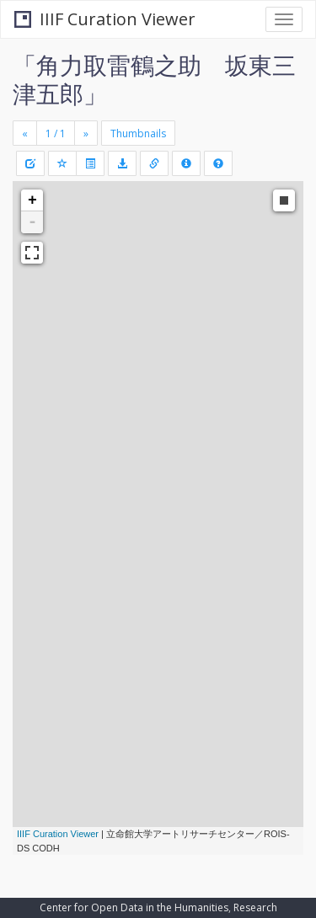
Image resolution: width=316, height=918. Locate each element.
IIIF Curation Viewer (104, 19)
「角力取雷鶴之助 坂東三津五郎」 (154, 79)
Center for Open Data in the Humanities (134, 907)
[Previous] (25, 133)
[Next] (86, 133)
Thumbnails (138, 133)
